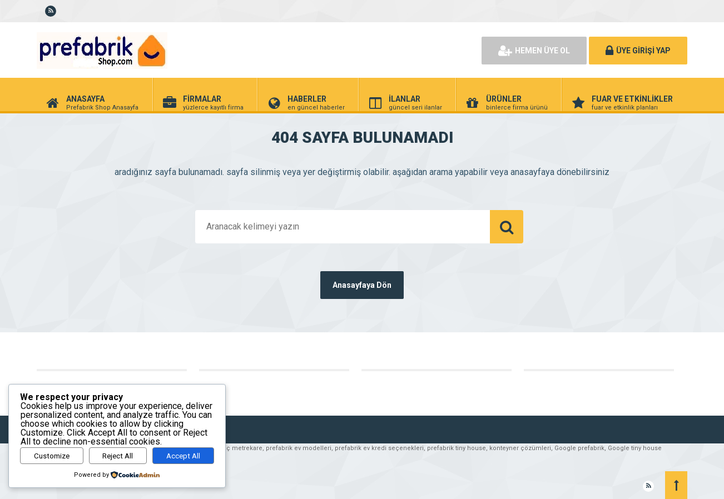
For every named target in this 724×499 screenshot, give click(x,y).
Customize (52, 456)
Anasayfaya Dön (362, 285)
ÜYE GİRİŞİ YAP (638, 50)
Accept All (183, 456)
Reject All (117, 456)
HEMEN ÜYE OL (534, 50)
